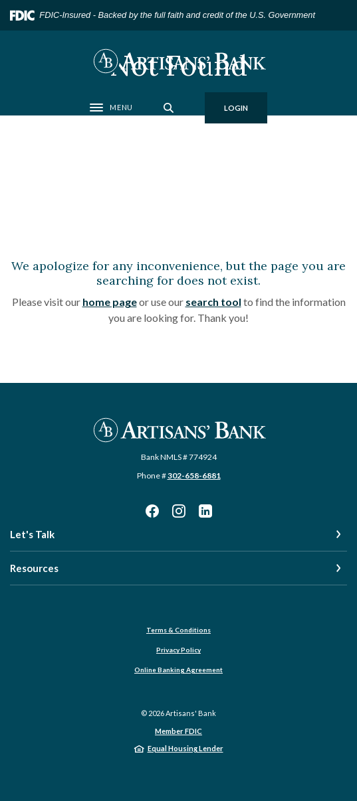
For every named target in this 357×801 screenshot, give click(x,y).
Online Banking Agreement (178, 670)
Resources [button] (34, 568)
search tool (213, 301)
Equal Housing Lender (185, 748)
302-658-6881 (194, 475)
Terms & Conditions (178, 630)
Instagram (178, 511)
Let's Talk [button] (32, 534)
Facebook (152, 511)
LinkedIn (205, 511)
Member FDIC (178, 731)
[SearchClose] (169, 107)
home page (109, 301)
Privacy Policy (178, 650)
